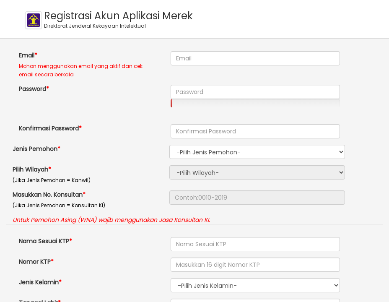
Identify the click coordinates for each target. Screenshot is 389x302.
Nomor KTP (35, 262)
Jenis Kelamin (39, 282)
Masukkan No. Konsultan (48, 194)
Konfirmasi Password (49, 128)
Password (32, 89)
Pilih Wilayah (30, 169)
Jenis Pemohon (35, 149)
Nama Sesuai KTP (44, 241)
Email (26, 55)
